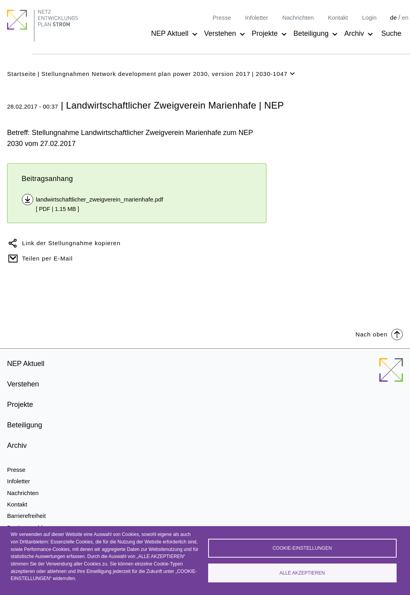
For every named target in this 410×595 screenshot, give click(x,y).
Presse (221, 17)
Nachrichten (298, 17)
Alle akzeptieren (302, 573)
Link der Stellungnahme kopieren (71, 243)
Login (369, 17)
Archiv (354, 33)
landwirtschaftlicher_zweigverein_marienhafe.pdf (99, 199)
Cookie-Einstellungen (302, 548)
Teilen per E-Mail (47, 258)
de (393, 17)
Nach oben (379, 334)
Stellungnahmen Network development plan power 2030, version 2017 (145, 73)
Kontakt (338, 17)
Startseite (21, 73)
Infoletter (256, 17)
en (405, 17)
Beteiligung (311, 33)
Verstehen (220, 33)
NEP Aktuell (169, 33)
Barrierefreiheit (26, 515)
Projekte (265, 33)
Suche (391, 33)
